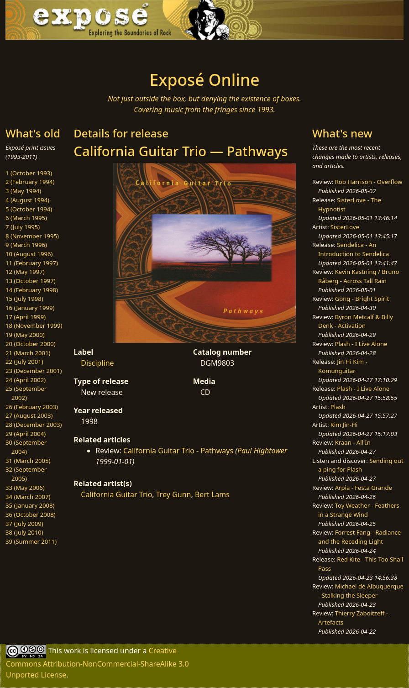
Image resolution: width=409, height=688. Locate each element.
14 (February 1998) (31, 290)
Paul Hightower (262, 451)
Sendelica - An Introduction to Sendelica (353, 249)
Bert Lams (212, 494)
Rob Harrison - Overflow (369, 182)
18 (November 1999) (34, 325)
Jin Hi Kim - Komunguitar (342, 366)
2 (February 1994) (29, 182)
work (72, 650)
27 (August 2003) (28, 415)
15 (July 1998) (24, 298)
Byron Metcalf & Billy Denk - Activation (355, 321)
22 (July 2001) (24, 361)
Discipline (97, 363)
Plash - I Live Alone (361, 344)
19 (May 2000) (25, 335)
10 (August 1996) (28, 254)
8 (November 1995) (32, 236)
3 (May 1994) (23, 191)
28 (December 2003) (33, 424)
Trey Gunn (173, 494)
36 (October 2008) (30, 514)
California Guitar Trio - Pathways (178, 451)
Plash (338, 407)
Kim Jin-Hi (344, 424)
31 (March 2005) (27, 461)
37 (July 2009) (24, 524)
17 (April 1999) (25, 317)
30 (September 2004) (26, 447)
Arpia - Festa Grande (363, 487)
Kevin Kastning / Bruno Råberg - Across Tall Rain (358, 276)
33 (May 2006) (25, 487)
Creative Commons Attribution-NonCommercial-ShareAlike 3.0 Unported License (97, 662)
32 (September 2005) (26, 474)
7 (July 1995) (22, 227)
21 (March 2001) (27, 353)
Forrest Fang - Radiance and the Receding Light (359, 537)
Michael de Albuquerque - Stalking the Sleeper (361, 590)
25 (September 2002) (26, 393)
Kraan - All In (353, 442)
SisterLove (344, 227)
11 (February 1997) (31, 263)
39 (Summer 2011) (31, 541)
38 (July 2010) (24, 532)
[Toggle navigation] (64, 52)
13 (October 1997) (30, 281)
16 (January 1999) (29, 308)
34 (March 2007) (27, 497)
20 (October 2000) (30, 344)
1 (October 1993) (28, 173)
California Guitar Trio (116, 494)
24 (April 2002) (25, 380)
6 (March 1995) (26, 218)
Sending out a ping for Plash (361, 465)
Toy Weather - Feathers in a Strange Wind (358, 510)
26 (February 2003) (31, 407)
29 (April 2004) (25, 434)
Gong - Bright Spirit (362, 298)
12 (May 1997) (25, 272)
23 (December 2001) (33, 371)
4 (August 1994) (27, 200)
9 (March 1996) (26, 245)
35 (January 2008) (29, 505)
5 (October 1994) (28, 209)
